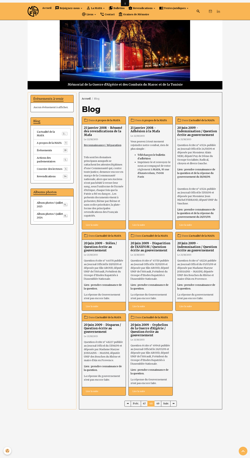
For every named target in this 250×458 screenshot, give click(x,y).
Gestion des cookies (125, 453)
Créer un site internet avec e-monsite (100, 440)
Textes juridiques (172, 8)
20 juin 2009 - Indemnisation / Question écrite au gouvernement (197, 131)
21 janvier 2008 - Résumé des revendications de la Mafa (103, 131)
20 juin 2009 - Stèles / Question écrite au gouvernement (100, 246)
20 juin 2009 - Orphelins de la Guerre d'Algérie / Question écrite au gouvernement (149, 330)
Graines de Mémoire (133, 14)
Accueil (46, 8)
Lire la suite (92, 225)
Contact (107, 14)
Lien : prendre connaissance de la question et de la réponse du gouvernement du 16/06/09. (196, 173)
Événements (52, 150)
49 (157, 403)
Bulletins (117, 8)
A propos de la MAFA (107, 120)
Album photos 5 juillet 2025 (52, 204)
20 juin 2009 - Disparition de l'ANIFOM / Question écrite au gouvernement (150, 246)
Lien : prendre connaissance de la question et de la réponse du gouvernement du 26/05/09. (196, 213)
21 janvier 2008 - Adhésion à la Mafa (145, 129)
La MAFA (94, 8)
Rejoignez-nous (67, 8)
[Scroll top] (243, 451)
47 (144, 403)
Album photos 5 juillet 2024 (52, 215)
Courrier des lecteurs (52, 169)
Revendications (140, 8)
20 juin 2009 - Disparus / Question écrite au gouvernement (102, 328)
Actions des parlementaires (52, 159)
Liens (88, 14)
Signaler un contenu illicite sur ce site (149, 440)
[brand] (33, 11)
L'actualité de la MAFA (202, 120)
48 (151, 403)
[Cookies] (7, 451)
